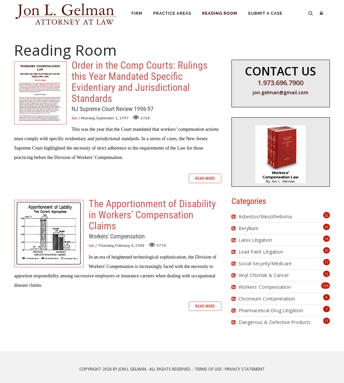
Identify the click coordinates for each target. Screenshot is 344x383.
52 (327, 215)
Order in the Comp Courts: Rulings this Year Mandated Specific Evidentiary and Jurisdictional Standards (40, 93)
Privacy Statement (245, 369)
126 (325, 285)
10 (327, 226)
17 (327, 262)
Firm (137, 13)
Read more (205, 178)
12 (327, 273)
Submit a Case (267, 13)
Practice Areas (173, 13)
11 (327, 320)
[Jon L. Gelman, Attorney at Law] (66, 13)
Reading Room (221, 13)
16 (327, 238)
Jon (74, 117)
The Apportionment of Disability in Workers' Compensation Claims (48, 233)
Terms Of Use (208, 369)
